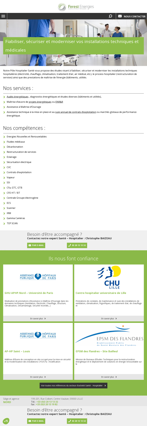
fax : (44, 404)
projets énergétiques (40, 101)
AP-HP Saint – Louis (17, 351)
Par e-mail (38, 245)
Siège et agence (11, 398)
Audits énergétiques (17, 96)
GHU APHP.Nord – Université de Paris (29, 293)
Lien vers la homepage (75, 7)
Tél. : (44, 401)
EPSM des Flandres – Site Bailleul (97, 351)
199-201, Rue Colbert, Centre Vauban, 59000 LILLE (57, 398)
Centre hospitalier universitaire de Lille (101, 293)
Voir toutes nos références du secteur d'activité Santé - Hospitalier (72, 385)
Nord (7, 402)
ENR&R (59, 101)
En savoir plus (36, 318)
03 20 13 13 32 (79, 245)
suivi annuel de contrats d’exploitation (75, 112)
